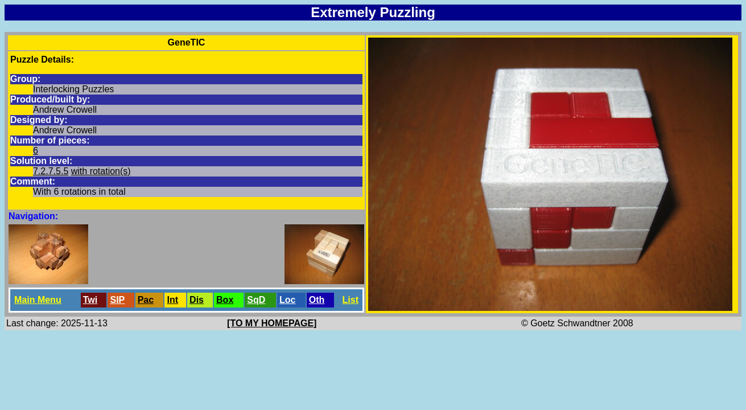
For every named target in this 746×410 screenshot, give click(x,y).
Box (224, 300)
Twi (90, 300)
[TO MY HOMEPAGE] (271, 323)
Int (172, 300)
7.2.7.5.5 (50, 171)
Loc (287, 300)
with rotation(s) (101, 171)
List (350, 300)
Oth (317, 300)
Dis (196, 300)
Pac (146, 300)
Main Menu (37, 300)
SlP (117, 300)
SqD (256, 300)
